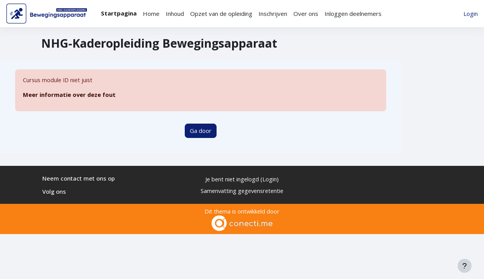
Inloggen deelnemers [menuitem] (353, 13)
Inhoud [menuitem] (175, 13)
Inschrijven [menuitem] (272, 13)
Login (470, 13)
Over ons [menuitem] (305, 13)
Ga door (201, 131)
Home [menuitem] (151, 13)
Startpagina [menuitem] (119, 13)
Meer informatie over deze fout (69, 95)
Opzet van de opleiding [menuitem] (221, 13)
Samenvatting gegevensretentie (242, 191)
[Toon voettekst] (465, 266)
